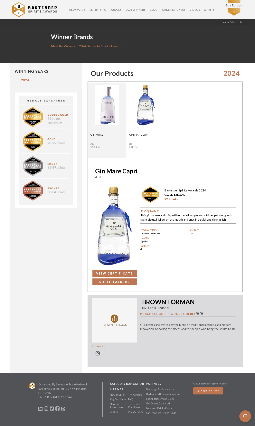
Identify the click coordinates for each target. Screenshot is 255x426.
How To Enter (117, 394)
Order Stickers (173, 9)
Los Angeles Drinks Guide (160, 398)
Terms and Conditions (134, 405)
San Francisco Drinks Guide (161, 412)
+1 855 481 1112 (53, 397)
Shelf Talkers (114, 282)
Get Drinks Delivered (158, 403)
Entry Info (98, 9)
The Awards (76, 9)
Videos (195, 9)
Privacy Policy (135, 411)
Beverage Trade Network (160, 389)
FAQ (130, 399)
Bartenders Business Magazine (163, 394)
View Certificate (114, 273)
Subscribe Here (208, 391)
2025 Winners (136, 9)
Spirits (209, 9)
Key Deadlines (118, 399)
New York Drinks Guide (159, 408)
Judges (116, 9)
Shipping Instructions (116, 405)
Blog (153, 9)
